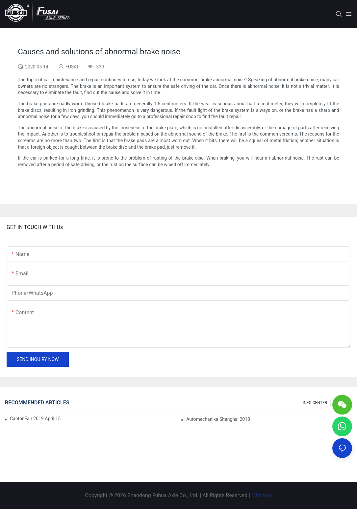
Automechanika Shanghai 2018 (218, 419)
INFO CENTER (315, 402)
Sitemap (261, 495)
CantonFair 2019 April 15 (35, 418)
